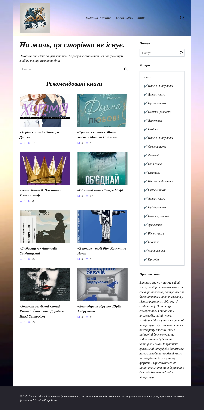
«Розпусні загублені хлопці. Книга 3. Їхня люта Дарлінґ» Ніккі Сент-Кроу (42, 310)
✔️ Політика (151, 129)
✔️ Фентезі (151, 155)
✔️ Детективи (152, 120)
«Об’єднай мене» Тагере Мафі (100, 190)
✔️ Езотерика (152, 164)
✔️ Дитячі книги (154, 94)
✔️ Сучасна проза (154, 146)
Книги (141, 18)
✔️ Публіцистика (154, 103)
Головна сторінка (99, 18)
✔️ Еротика (151, 242)
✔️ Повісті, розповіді (157, 111)
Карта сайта (124, 18)
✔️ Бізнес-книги (153, 233)
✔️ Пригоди (151, 259)
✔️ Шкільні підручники (158, 86)
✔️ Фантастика (154, 250)
